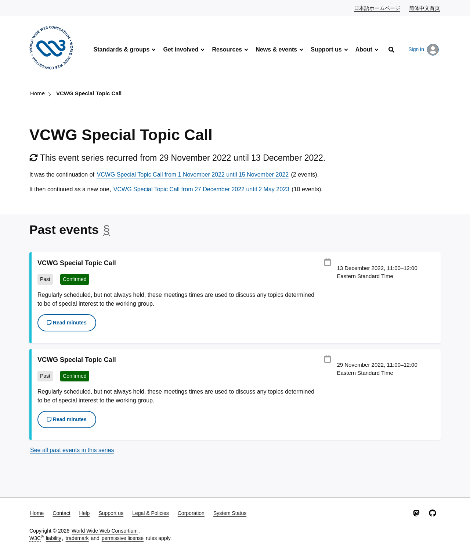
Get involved (180, 49)
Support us (326, 49)
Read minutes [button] (67, 323)
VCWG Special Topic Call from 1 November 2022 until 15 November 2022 (193, 174)
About (363, 49)
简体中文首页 (425, 7)
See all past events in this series (72, 450)
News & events (276, 49)
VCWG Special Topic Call (89, 93)
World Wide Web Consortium (105, 531)
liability (53, 538)
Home (37, 93)
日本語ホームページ (377, 7)
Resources (227, 49)
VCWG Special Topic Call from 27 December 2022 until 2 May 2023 (201, 189)
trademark (77, 538)
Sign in (423, 50)
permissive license (123, 538)
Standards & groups (121, 49)
